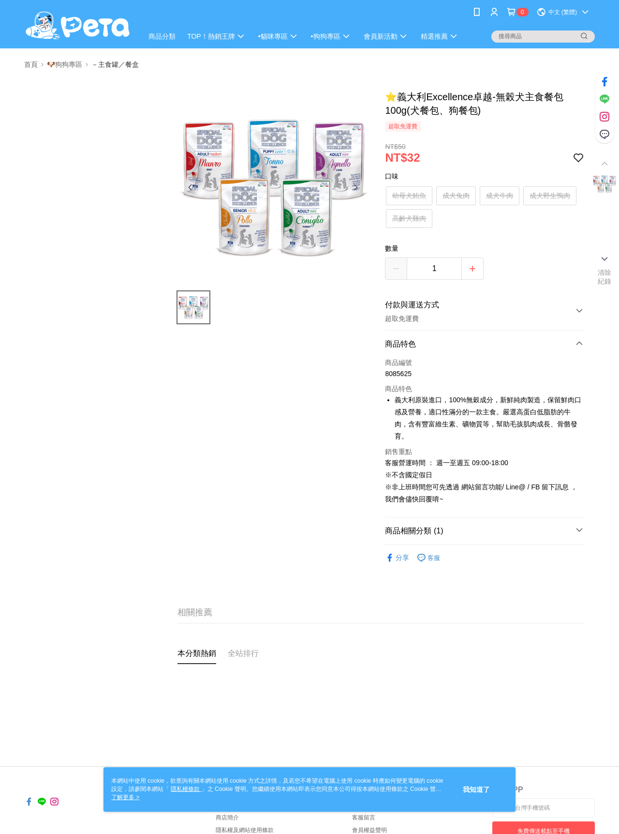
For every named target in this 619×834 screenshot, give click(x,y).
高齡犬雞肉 (409, 218)
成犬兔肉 (456, 195)
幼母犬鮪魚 (409, 195)
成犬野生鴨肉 (550, 195)
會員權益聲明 (369, 830)
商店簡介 (227, 817)
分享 (397, 558)
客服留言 (363, 817)
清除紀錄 (605, 277)
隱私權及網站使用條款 (245, 830)
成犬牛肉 (499, 195)
